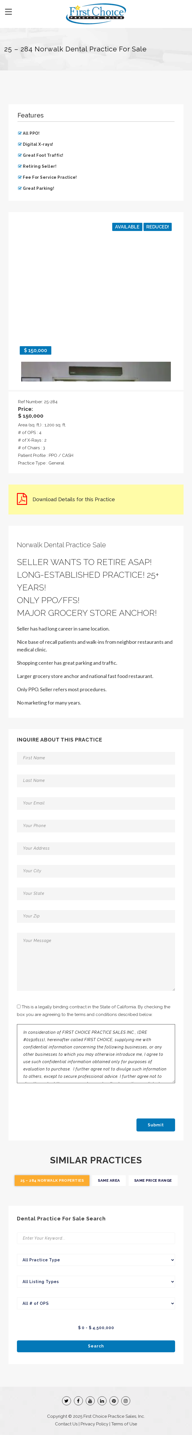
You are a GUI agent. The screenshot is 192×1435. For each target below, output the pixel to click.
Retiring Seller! (39, 166)
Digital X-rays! (38, 144)
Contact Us (66, 1424)
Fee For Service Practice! (50, 177)
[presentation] (64, 1100)
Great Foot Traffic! (43, 155)
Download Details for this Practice (73, 499)
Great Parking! (38, 188)
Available (127, 227)
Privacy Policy (94, 1424)
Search (96, 1346)
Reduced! (157, 227)
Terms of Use (124, 1424)
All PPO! (31, 133)
